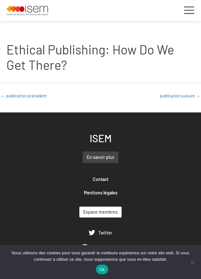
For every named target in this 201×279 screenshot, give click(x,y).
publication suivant (180, 95)
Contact (101, 179)
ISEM (101, 138)
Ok (102, 269)
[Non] (192, 262)
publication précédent (24, 95)
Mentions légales (100, 192)
